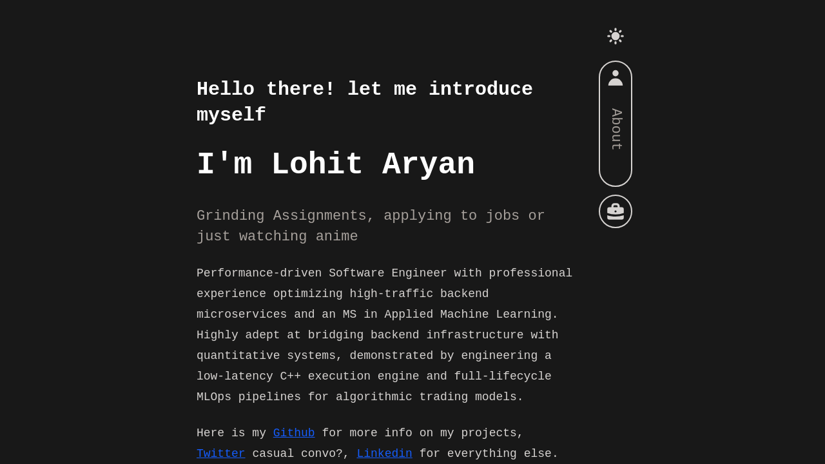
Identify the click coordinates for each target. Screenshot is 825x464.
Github (294, 433)
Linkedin (384, 453)
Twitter (221, 453)
